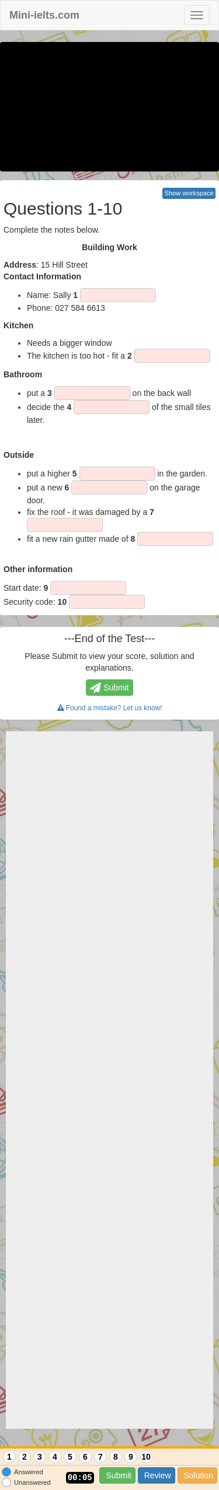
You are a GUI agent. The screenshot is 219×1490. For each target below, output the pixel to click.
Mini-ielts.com (44, 15)
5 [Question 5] (70, 1456)
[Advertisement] (109, 1080)
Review (156, 1475)
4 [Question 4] (55, 1456)
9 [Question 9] (130, 1456)
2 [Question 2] (24, 1456)
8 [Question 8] (115, 1456)
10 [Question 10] (146, 1456)
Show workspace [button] (189, 193)
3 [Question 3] (39, 1456)
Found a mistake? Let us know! (109, 708)
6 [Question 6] (85, 1456)
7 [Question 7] (100, 1456)
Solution (197, 1475)
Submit (117, 1475)
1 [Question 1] (9, 1456)
